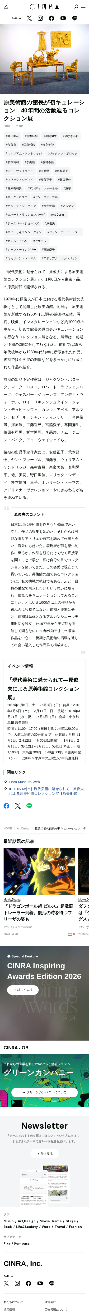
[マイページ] (5, 6)
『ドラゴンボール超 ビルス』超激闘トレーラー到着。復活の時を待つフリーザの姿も (38, 913)
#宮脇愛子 (48, 249)
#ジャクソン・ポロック (63, 153)
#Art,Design (58, 214)
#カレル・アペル (17, 241)
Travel (60, 1226)
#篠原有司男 (14, 188)
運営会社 (50, 1302)
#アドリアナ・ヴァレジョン (60, 258)
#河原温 (44, 171)
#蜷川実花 (12, 136)
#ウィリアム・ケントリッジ (24, 153)
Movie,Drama (50, 1221)
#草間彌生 (50, 136)
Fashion (75, 1226)
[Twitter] (29, 19)
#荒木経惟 (31, 136)
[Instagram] (40, 19)
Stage (71, 1221)
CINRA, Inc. (23, 1263)
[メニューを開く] (83, 6)
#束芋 (67, 188)
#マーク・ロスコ (17, 197)
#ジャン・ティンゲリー (21, 249)
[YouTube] (63, 18)
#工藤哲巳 (28, 144)
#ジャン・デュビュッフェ (64, 232)
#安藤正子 (45, 179)
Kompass (22, 1243)
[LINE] (74, 19)
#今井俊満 (48, 206)
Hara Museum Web (24, 782)
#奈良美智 (47, 144)
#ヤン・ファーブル (45, 197)
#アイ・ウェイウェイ (19, 171)
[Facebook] (51, 19)
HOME (8, 828)
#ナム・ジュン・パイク (21, 206)
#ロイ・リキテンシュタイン (24, 232)
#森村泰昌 (47, 162)
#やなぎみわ (71, 136)
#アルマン (67, 206)
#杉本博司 (12, 162)
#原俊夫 (50, 223)
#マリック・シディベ (19, 179)
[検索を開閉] (76, 6)
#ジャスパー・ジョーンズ (22, 223)
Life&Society (27, 1226)
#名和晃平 (61, 171)
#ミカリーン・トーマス (21, 258)
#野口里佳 (64, 179)
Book (8, 1226)
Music (9, 1221)
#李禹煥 (30, 162)
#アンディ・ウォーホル (43, 188)
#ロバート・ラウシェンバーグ (25, 214)
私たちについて (13, 1302)
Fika (7, 1243)
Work (46, 1226)
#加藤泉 (11, 144)
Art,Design (23, 828)
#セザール (40, 241)
